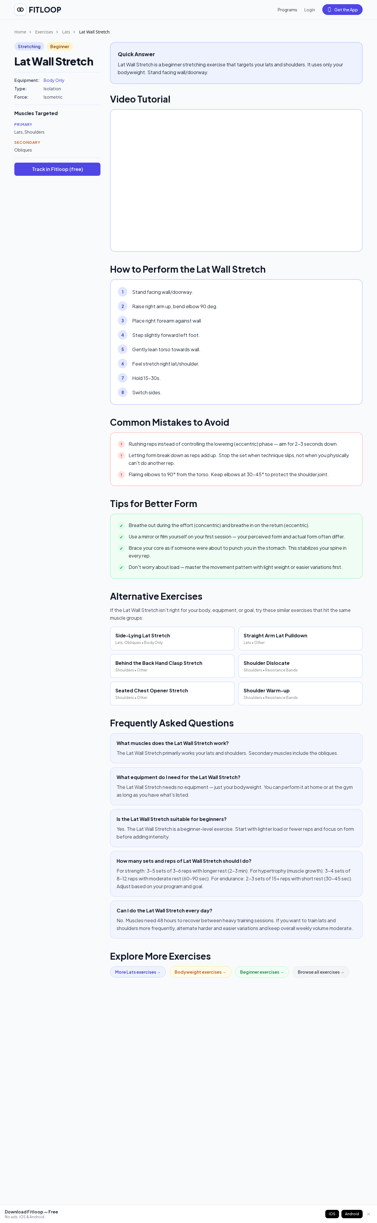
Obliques (23, 149)
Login (309, 9)
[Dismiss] (368, 1214)
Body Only (54, 80)
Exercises (44, 32)
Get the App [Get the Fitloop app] (342, 9)
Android (352, 1214)
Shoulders (35, 132)
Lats (66, 32)
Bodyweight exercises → (200, 972)
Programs (287, 9)
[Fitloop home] (37, 10)
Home (20, 32)
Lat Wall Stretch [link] (94, 32)
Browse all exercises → (321, 972)
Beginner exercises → (262, 972)
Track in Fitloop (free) (57, 169)
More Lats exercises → (138, 972)
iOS (332, 1214)
